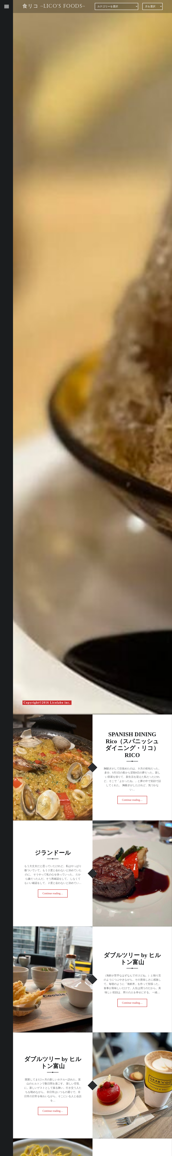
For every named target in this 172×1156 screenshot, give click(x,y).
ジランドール (53, 853)
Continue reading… (134, 799)
